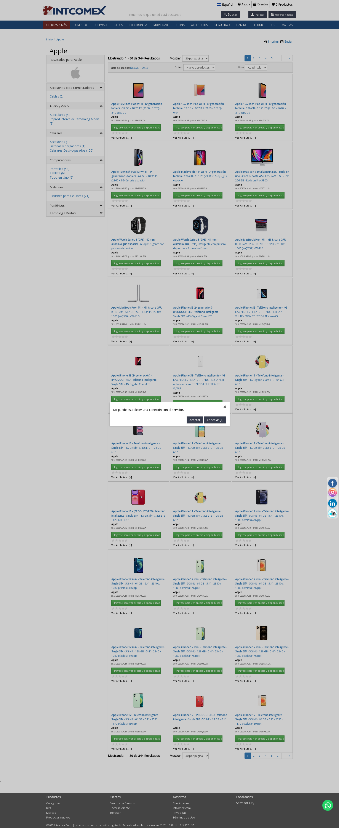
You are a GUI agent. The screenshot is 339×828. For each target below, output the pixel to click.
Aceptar (194, 228)
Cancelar (215, 228)
